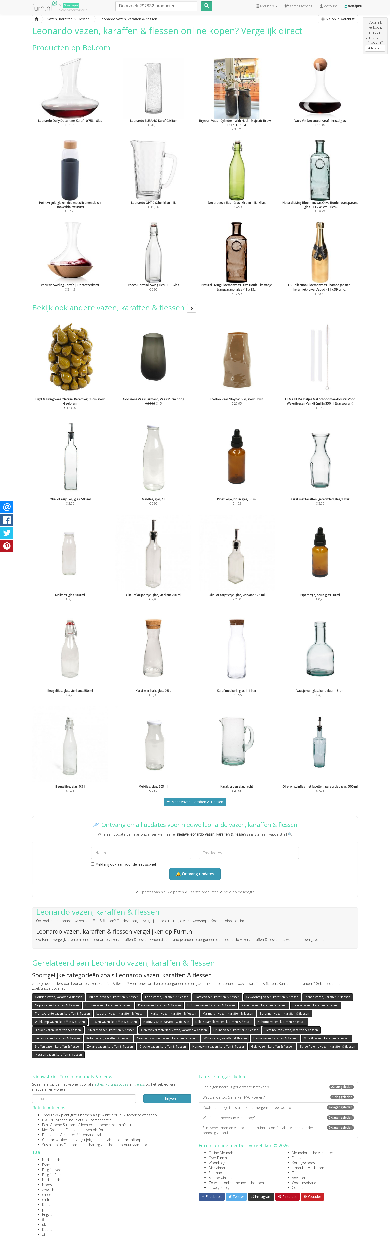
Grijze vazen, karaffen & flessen (57, 1005)
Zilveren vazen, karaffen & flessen (111, 1030)
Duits (46, 1204)
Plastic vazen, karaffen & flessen (217, 997)
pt (44, 1209)
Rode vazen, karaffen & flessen (166, 997)
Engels (47, 1214)
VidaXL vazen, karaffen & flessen (326, 1038)
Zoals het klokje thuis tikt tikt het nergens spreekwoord (278, 1107)
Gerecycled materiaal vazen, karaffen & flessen (174, 1030)
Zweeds (48, 1189)
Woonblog (217, 1162)
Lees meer (375, 48)
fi (43, 1219)
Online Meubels (221, 1152)
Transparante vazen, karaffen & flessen (62, 1013)
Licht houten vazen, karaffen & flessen (291, 1030)
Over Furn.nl (218, 1157)
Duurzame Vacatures (59, 1134)
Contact (298, 1187)
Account (328, 6)
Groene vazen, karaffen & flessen (162, 1046)
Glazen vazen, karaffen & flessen (114, 1022)
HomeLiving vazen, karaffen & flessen (218, 1046)
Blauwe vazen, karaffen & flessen (58, 1030)
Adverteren (300, 1177)
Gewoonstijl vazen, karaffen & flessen (272, 997)
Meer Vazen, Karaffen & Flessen (195, 801)
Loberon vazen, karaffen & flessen (120, 1013)
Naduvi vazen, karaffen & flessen (166, 1022)
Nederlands (51, 1159)
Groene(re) (71, 5)
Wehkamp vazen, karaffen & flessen (60, 1022)
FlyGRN (47, 1120)
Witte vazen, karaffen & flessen (225, 1038)
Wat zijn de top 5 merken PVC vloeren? (278, 1097)
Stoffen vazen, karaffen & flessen (58, 1046)
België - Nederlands (57, 1169)
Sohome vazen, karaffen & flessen (281, 1022)
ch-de (46, 1194)
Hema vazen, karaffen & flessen (275, 1038)
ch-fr (45, 1199)
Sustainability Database (61, 1144)
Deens (47, 1229)
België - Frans (52, 1174)
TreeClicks (50, 1115)
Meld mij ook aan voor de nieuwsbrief (123, 864)
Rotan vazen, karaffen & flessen (108, 1038)
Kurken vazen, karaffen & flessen (173, 1013)
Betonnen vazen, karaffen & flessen (284, 1013)
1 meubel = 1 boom (308, 1167)
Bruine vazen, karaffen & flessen (235, 1030)
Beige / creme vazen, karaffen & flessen (327, 1046)
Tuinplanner (301, 1172)
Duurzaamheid (304, 1157)
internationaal (90, 1134)
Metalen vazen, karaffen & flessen (58, 1055)
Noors (47, 1184)
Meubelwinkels (220, 1177)
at (43, 1234)
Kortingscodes (303, 1162)
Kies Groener (52, 1129)
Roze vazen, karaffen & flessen (159, 1005)
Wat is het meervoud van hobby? (278, 1117)
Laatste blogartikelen (222, 1077)
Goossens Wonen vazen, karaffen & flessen (167, 1038)
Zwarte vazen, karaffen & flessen (110, 1046)
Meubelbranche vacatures (313, 1152)
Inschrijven (167, 1098)
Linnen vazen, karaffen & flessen (57, 1038)
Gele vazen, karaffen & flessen (272, 1046)
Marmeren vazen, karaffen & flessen (228, 1013)
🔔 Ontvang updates (195, 874)
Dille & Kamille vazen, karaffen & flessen (223, 1022)
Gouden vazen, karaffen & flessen (58, 997)
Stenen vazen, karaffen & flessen (327, 997)
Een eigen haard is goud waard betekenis (278, 1087)
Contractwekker (54, 1139)
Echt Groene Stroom (58, 1124)
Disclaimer (217, 1167)
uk (44, 1224)
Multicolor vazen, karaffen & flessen (114, 997)
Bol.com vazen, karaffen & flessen (211, 1005)
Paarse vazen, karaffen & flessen (316, 1005)
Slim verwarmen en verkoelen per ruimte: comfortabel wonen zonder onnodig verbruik (278, 1130)
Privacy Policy (219, 1187)
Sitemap (215, 1172)
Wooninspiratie (304, 1182)
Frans (46, 1164)
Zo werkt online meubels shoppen (236, 1182)
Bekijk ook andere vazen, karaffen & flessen (114, 307)
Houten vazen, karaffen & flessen (108, 1005)
